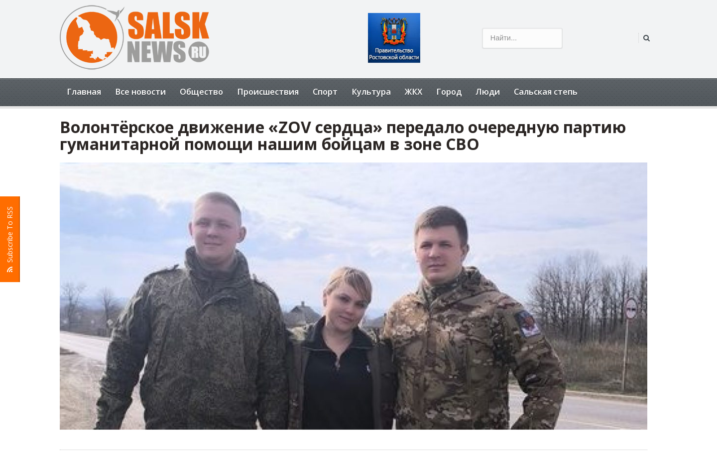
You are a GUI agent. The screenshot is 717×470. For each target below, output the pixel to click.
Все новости (140, 91)
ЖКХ (413, 91)
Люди (488, 91)
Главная (84, 91)
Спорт (325, 91)
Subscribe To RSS (10, 239)
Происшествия (268, 91)
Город (449, 91)
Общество (201, 91)
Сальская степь (546, 91)
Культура (371, 91)
